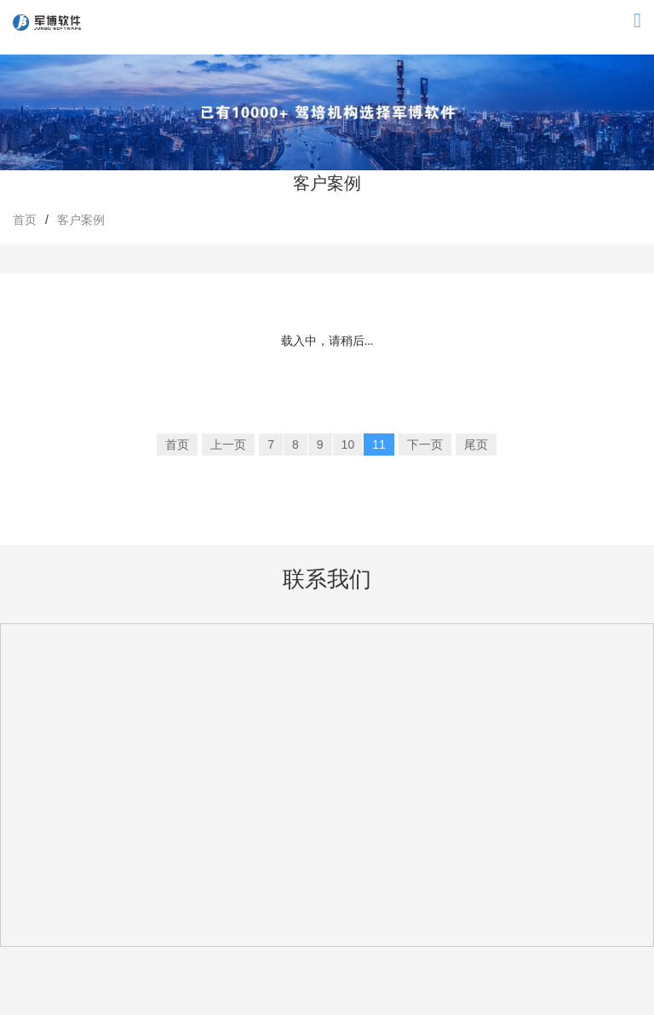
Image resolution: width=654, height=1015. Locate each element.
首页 (25, 220)
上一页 (228, 444)
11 (379, 444)
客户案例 (81, 220)
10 (348, 444)
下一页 (425, 444)
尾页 (476, 444)
